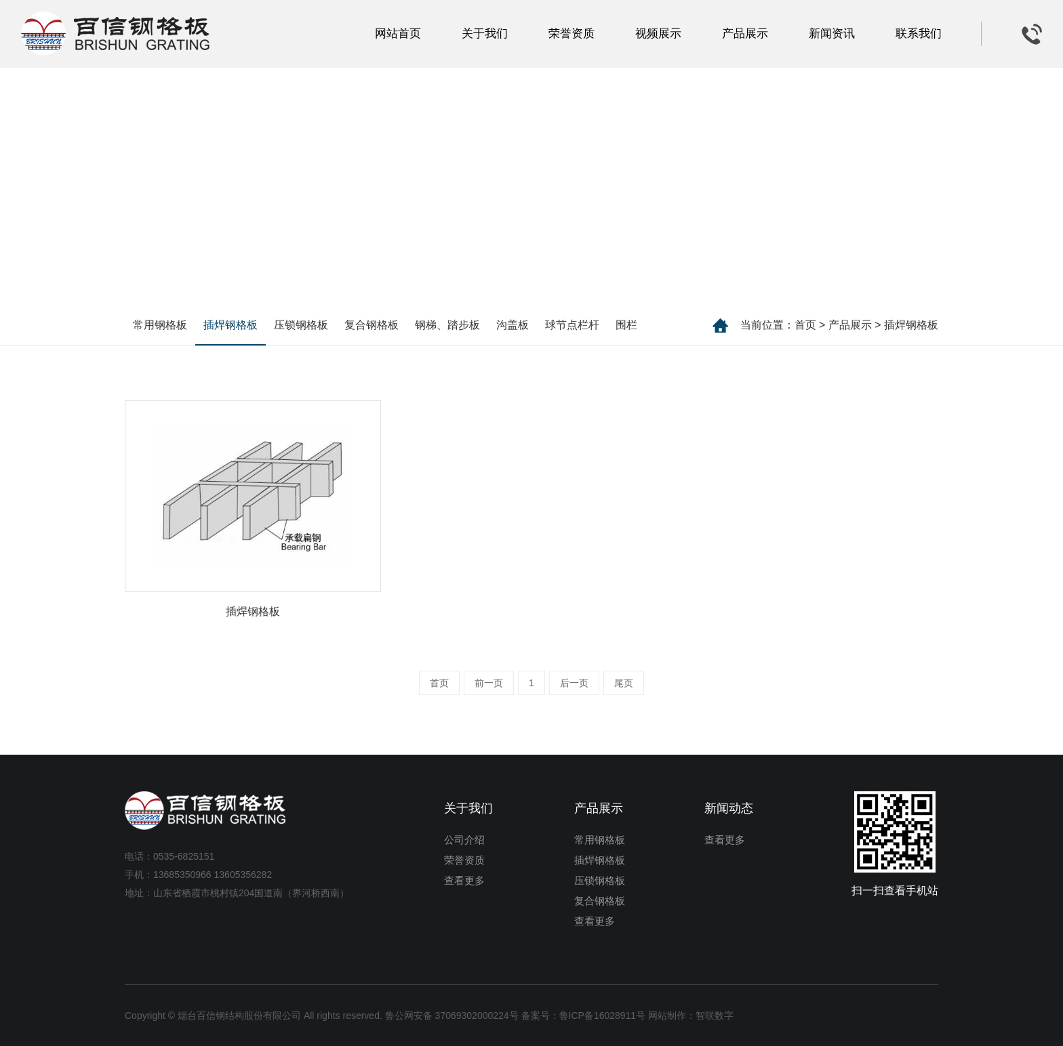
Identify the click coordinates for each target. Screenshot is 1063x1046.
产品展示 (745, 33)
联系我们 (919, 33)
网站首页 (398, 33)
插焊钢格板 (911, 325)
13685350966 (182, 874)
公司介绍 (464, 839)
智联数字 (715, 1015)
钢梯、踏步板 (447, 325)
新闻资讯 (832, 33)
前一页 (489, 682)
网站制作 (667, 1015)
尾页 (623, 682)
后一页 (574, 682)
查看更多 (464, 880)
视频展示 (658, 33)
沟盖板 (512, 325)
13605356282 (243, 874)
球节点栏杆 (572, 325)
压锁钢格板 (301, 325)
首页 (805, 325)
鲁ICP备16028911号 (602, 1015)
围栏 (626, 325)
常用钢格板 (160, 325)
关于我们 (485, 33)
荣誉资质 (571, 33)
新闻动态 (728, 808)
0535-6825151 (183, 856)
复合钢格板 (371, 325)
